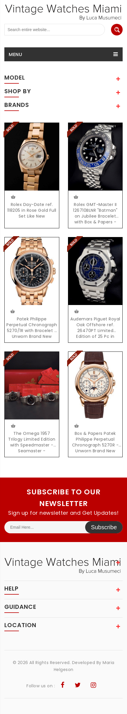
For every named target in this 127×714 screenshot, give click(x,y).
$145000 (76, 426)
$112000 (76, 311)
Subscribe (104, 527)
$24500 (12, 197)
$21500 (12, 426)
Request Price (75, 197)
